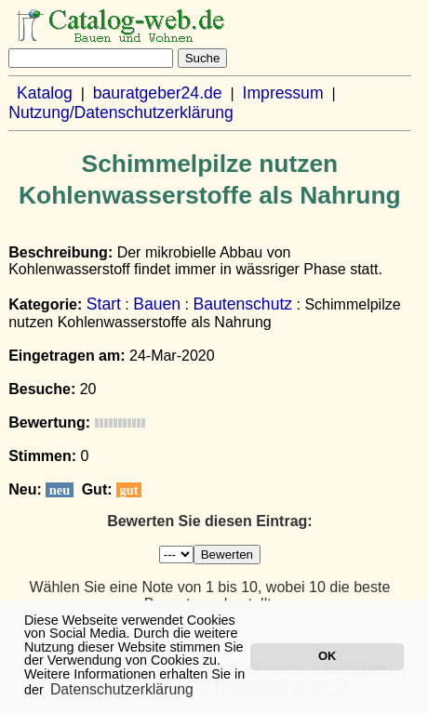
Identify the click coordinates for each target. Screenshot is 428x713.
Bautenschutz (242, 304)
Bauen (157, 304)
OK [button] (327, 656)
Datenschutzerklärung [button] (122, 689)
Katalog (45, 93)
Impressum (283, 93)
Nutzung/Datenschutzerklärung (121, 112)
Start (104, 304)
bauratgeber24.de (157, 93)
